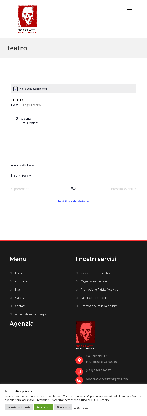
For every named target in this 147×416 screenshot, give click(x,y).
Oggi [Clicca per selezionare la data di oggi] (73, 188)
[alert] (33, 88)
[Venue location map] (73, 139)
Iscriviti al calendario (71, 201)
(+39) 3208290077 (98, 370)
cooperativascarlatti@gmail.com (107, 379)
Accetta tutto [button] (44, 407)
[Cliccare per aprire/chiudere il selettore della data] (21, 175)
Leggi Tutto (81, 407)
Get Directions (29, 123)
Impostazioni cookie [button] (18, 407)
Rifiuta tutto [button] (63, 407)
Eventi (15, 105)
